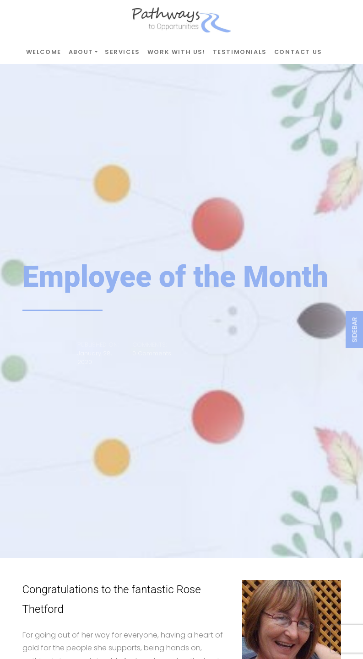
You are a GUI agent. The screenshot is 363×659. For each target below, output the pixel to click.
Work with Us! (176, 52)
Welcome (43, 52)
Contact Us (298, 52)
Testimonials (240, 52)
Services (122, 52)
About (81, 52)
